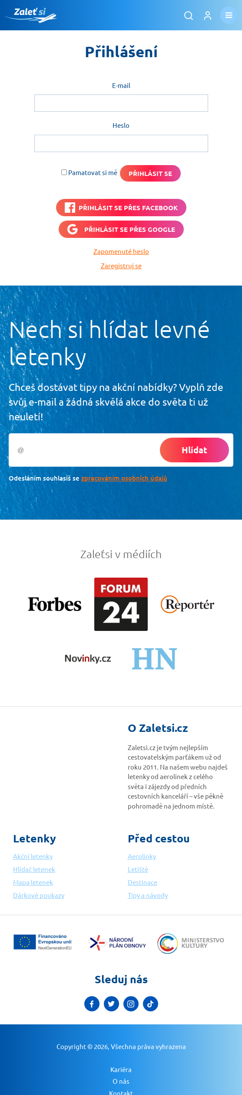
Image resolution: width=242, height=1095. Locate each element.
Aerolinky (142, 856)
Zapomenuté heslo (121, 251)
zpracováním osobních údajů (124, 478)
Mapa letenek (33, 882)
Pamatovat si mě (92, 172)
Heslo (121, 125)
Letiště (138, 869)
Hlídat (194, 449)
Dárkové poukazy (38, 895)
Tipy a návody (148, 895)
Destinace (142, 882)
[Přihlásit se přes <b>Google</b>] (121, 229)
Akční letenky (33, 856)
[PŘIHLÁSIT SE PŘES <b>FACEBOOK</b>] (121, 207)
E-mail (121, 85)
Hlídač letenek (34, 869)
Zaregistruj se (121, 265)
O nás (121, 1081)
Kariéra (121, 1069)
